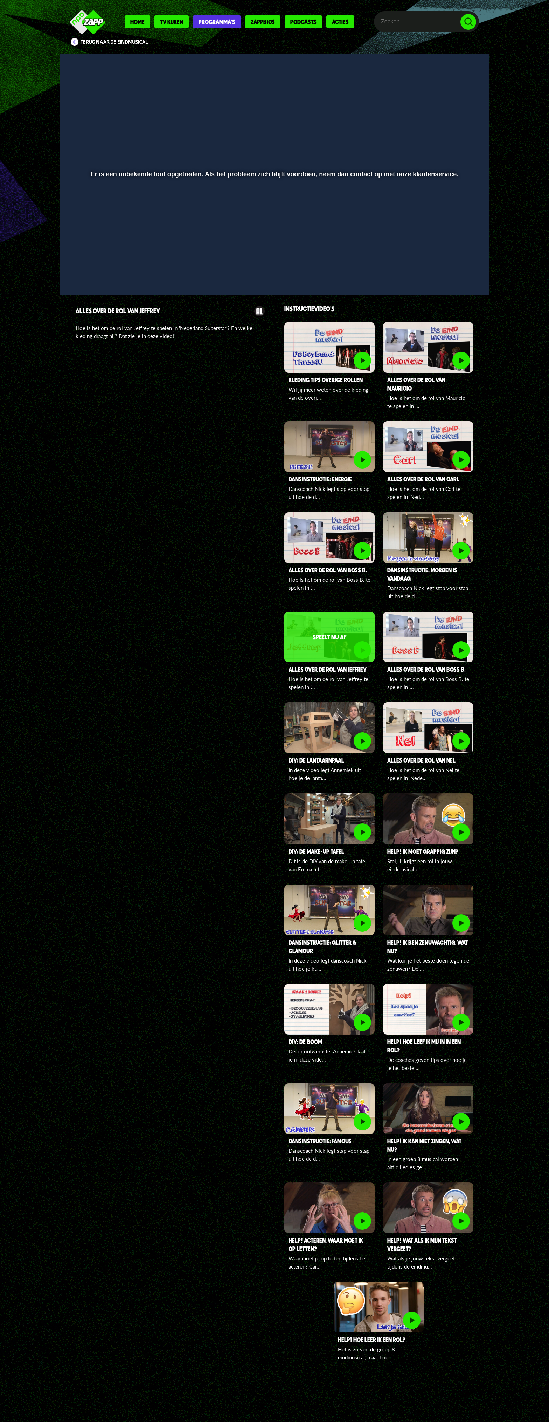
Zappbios (263, 21)
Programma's (217, 21)
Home (137, 21)
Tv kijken (171, 21)
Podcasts (303, 21)
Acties (340, 21)
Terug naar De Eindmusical (114, 42)
